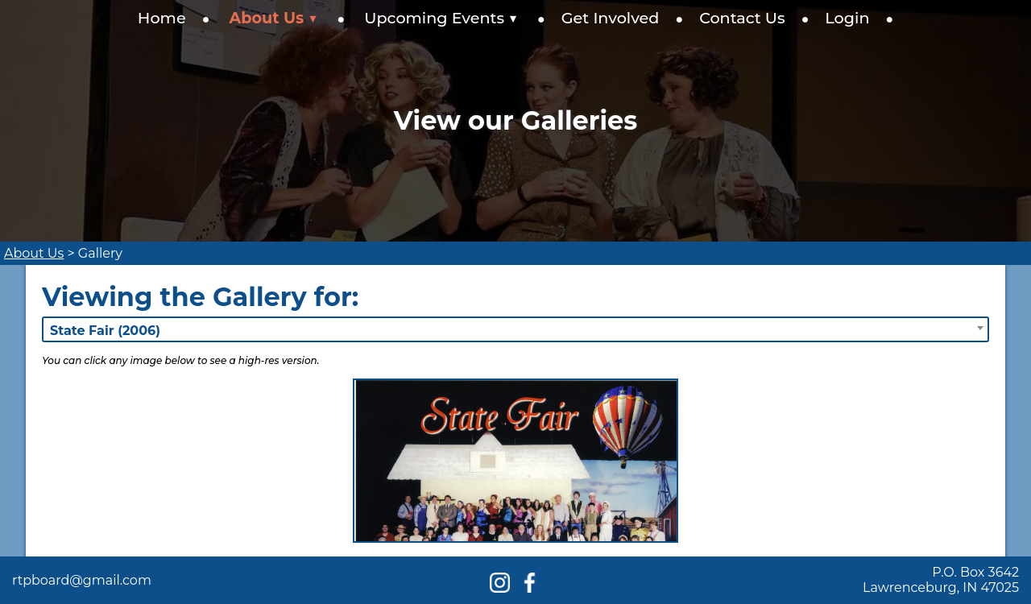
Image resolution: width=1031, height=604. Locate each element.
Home (162, 17)
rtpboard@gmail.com (81, 580)
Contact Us (742, 17)
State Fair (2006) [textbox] (105, 330)
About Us (274, 17)
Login (847, 17)
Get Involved (610, 17)
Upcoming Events (441, 17)
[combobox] (515, 329)
